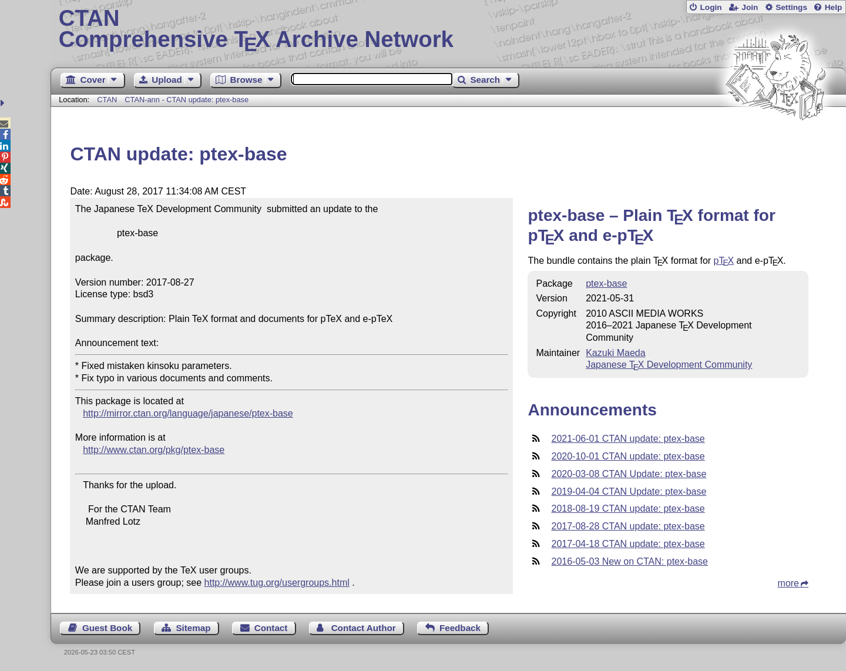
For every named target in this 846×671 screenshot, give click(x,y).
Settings (791, 7)
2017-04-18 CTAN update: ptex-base (627, 544)
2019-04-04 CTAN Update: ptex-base (628, 491)
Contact (271, 628)
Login (710, 7)
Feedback (460, 628)
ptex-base (606, 283)
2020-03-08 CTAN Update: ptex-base (628, 474)
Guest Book (107, 628)
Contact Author (363, 628)
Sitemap (193, 628)
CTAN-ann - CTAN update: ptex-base (187, 99)
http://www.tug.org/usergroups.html (277, 583)
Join (749, 7)
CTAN (107, 99)
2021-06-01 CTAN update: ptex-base (627, 439)
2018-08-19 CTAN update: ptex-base (627, 509)
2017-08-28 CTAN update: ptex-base (627, 526)
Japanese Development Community (669, 365)
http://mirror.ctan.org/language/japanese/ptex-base (188, 413)
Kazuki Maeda (615, 353)
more (788, 583)
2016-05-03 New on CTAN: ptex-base (629, 561)
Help (833, 7)
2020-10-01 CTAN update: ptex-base (627, 456)
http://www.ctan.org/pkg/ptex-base (153, 450)
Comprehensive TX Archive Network (448, 29)
